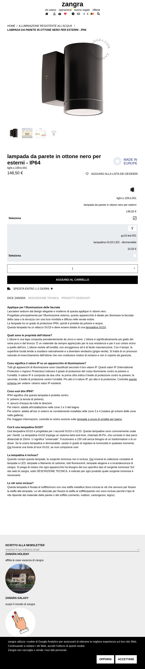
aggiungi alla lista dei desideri (112, 173)
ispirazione (65, 9)
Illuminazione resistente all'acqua (46, 25)
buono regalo (82, 9)
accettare (126, 659)
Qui (9, 447)
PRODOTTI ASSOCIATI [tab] (76, 298)
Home (11, 25)
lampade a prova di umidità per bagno (99, 419)
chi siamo (50, 9)
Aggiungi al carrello (72, 279)
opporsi (105, 659)
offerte (96, 9)
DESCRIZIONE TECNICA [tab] (43, 298)
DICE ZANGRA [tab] (16, 298)
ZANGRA (72, 4)
